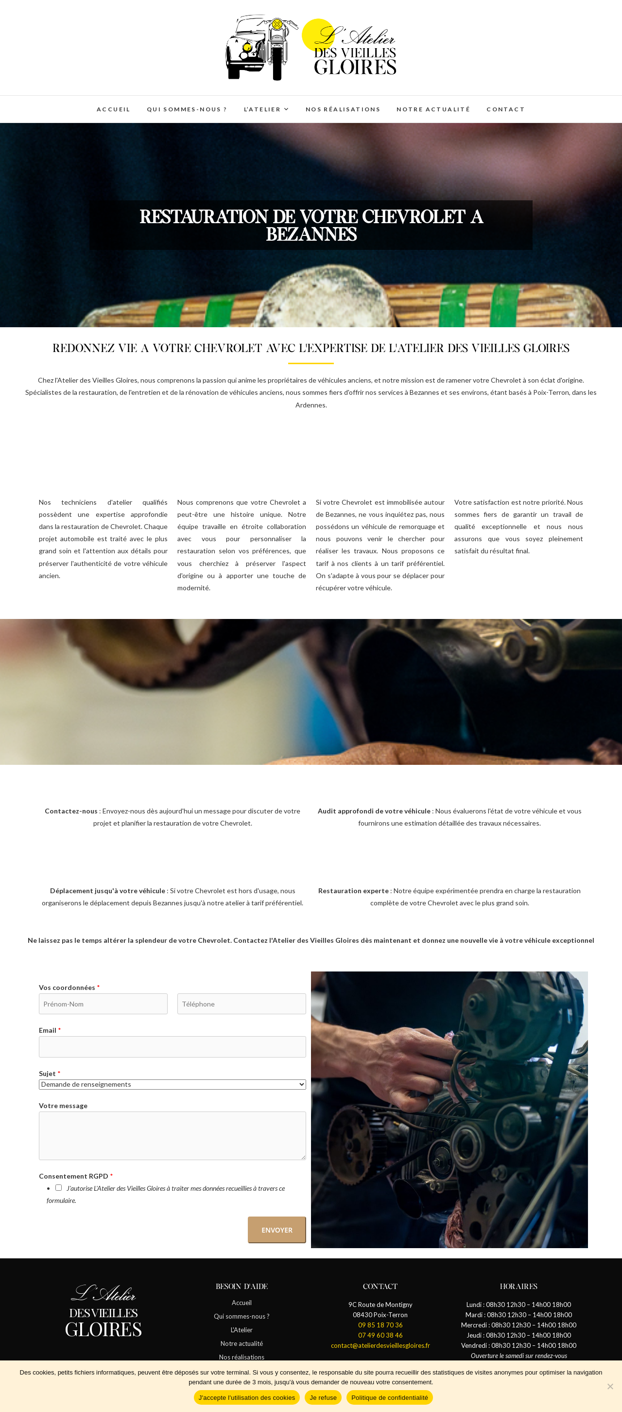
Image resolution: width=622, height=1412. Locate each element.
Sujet (50, 1073)
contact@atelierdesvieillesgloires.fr (380, 1345)
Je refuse (323, 1397)
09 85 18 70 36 (380, 1325)
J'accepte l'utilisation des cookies (247, 1397)
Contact (505, 109)
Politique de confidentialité (389, 1397)
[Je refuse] (610, 1386)
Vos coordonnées (69, 987)
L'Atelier (242, 1330)
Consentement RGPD (76, 1176)
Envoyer (277, 1230)
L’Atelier (262, 109)
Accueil (114, 109)
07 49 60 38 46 (380, 1335)
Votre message (63, 1105)
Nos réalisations (343, 109)
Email (50, 1030)
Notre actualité (433, 109)
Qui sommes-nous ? (187, 109)
